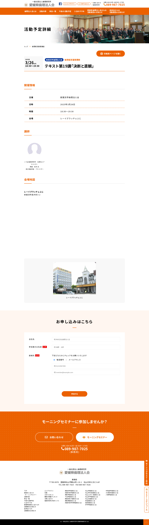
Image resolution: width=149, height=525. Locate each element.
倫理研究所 (96, 5)
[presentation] (74, 381)
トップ (26, 46)
